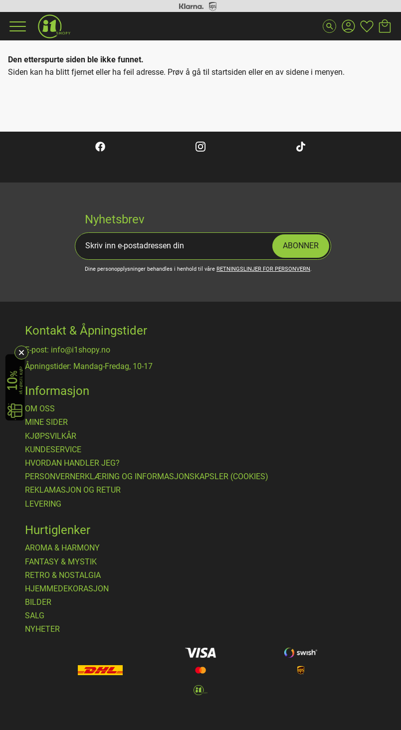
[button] (16, 26)
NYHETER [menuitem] (42, 629)
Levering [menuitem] (43, 504)
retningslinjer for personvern (263, 269)
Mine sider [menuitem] (46, 422)
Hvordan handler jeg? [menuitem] (72, 463)
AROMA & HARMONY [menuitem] (62, 548)
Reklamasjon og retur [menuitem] (73, 490)
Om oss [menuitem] (40, 408)
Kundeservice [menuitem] (53, 449)
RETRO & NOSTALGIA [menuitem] (63, 575)
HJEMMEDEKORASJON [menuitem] (67, 588)
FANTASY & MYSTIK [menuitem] (61, 561)
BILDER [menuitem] (38, 602)
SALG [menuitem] (34, 615)
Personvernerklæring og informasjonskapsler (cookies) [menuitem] (146, 476)
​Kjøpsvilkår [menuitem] (50, 436)
